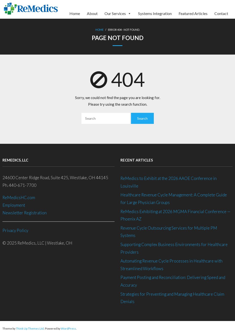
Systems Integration (155, 13)
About (92, 13)
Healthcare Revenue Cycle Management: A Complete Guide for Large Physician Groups (173, 198)
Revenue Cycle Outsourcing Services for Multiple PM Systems (168, 231)
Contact (221, 13)
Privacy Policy (15, 230)
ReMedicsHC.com (18, 197)
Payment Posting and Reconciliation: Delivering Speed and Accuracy (172, 281)
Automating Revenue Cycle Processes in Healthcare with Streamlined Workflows (171, 264)
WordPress (68, 328)
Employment (14, 205)
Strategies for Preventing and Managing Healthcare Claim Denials (172, 298)
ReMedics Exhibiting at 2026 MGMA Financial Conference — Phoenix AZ (175, 215)
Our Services (117, 12)
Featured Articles (193, 13)
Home (74, 13)
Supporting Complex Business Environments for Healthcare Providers (174, 248)
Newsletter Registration (24, 212)
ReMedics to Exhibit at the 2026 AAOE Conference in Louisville (168, 182)
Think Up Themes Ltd (30, 328)
